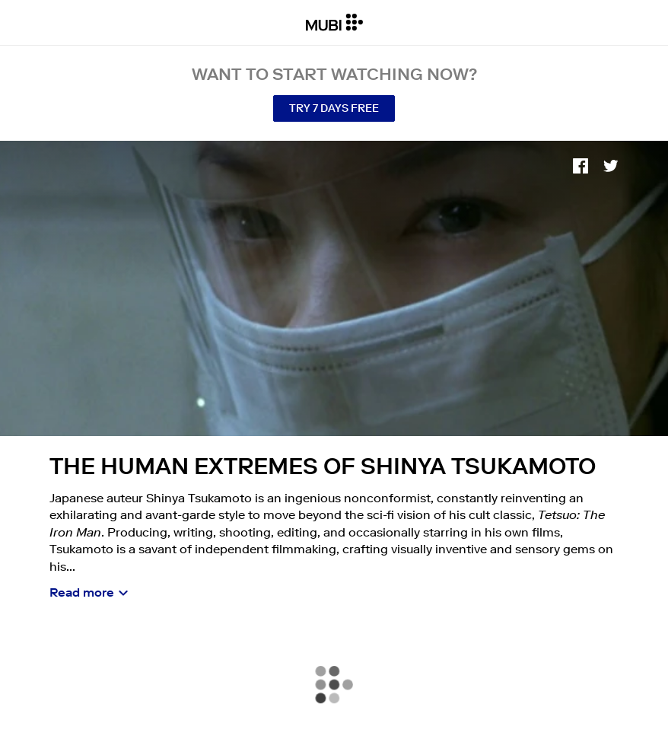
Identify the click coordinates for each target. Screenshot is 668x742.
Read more (81, 592)
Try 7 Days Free (334, 108)
